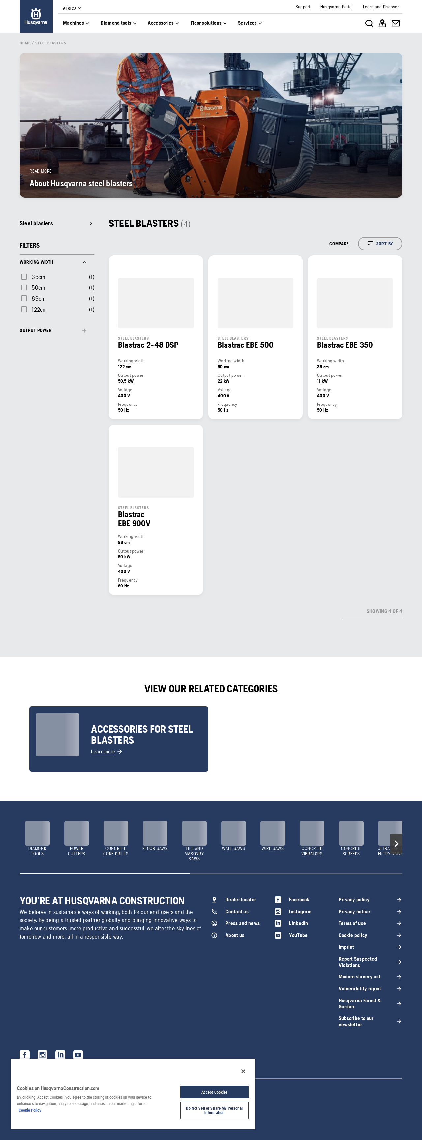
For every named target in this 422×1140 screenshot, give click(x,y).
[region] (133, 1093)
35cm (38, 276)
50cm (38, 287)
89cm (38, 298)
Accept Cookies (214, 1092)
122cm (39, 309)
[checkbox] (32, 277)
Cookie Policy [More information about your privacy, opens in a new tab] (30, 1110)
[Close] (243, 1071)
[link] (36, 16)
